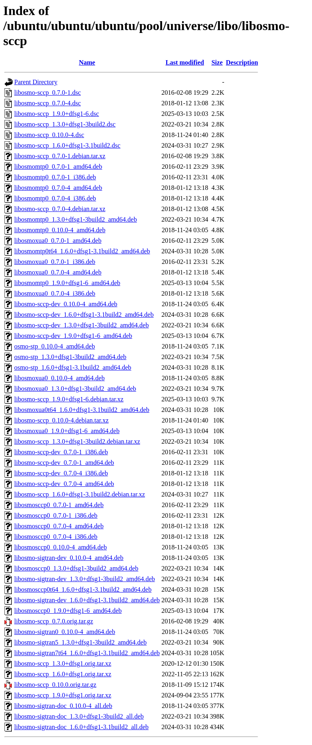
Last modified (185, 62)
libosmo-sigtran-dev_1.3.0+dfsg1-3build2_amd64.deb (84, 578)
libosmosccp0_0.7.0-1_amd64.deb (59, 504)
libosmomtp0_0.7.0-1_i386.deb (55, 177)
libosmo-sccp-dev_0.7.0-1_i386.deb (61, 452)
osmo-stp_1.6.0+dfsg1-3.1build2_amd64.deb (72, 367)
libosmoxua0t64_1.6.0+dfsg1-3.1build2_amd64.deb (82, 409)
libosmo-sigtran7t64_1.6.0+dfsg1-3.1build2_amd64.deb (87, 652)
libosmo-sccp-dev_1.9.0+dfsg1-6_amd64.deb (73, 335)
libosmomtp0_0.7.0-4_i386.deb (55, 198)
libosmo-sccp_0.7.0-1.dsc (47, 92)
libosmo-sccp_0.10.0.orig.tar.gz (55, 684)
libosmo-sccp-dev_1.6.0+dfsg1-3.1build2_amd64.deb (84, 314)
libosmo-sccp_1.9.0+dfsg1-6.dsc (56, 113)
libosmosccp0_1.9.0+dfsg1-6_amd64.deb (68, 610)
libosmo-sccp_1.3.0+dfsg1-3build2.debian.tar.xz (77, 441)
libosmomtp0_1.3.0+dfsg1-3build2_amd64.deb (75, 219)
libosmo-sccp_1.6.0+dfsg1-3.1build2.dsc (67, 145)
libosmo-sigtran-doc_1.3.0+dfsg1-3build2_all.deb (79, 716)
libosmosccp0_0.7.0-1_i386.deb (56, 515)
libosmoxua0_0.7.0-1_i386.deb (54, 261)
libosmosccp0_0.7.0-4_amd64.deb (59, 526)
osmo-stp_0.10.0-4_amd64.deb (54, 346)
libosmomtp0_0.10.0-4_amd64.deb (59, 230)
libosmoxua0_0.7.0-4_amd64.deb (58, 272)
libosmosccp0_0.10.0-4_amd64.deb (60, 547)
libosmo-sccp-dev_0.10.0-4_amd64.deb (65, 304)
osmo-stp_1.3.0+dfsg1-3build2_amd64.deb (70, 356)
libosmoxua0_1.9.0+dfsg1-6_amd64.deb (66, 430)
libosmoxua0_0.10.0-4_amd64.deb (59, 378)
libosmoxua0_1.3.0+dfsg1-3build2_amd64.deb (75, 388)
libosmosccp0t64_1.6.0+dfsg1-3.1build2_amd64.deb (83, 589)
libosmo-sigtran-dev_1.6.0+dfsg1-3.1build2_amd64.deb (87, 600)
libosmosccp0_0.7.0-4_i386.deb (56, 536)
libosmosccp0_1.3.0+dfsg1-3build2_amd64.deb (76, 568)
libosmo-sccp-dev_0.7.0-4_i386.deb (61, 473)
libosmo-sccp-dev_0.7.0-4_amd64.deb (64, 483)
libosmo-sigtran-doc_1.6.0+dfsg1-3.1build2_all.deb (81, 726)
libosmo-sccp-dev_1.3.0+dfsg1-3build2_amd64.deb (81, 325)
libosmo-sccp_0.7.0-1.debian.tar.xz (59, 155)
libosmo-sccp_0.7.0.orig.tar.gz (53, 621)
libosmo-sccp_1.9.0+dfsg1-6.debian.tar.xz (69, 399)
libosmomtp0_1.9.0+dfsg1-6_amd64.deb (67, 282)
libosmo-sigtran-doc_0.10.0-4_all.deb (63, 705)
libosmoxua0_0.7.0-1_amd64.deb (58, 240)
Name (87, 62)
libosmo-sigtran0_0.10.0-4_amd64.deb (64, 631)
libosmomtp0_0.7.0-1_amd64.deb (58, 166)
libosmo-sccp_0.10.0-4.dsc (49, 134)
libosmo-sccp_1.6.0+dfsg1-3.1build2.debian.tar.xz (79, 494)
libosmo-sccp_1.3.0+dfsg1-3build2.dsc (64, 124)
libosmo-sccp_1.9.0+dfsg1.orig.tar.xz (62, 695)
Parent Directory (35, 81)
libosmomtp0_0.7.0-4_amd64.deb (58, 187)
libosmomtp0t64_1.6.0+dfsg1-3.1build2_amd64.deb (82, 251)
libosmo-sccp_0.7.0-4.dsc (47, 103)
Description (242, 62)
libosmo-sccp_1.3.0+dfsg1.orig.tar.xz (62, 663)
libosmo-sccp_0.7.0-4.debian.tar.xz (59, 208)
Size (217, 62)
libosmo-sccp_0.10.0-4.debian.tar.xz (61, 420)
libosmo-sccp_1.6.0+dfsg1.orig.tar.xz (62, 674)
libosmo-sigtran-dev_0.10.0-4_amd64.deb (69, 557)
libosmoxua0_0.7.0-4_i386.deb (54, 293)
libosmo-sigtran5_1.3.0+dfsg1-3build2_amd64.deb (80, 642)
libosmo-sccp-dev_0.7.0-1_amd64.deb (64, 462)
